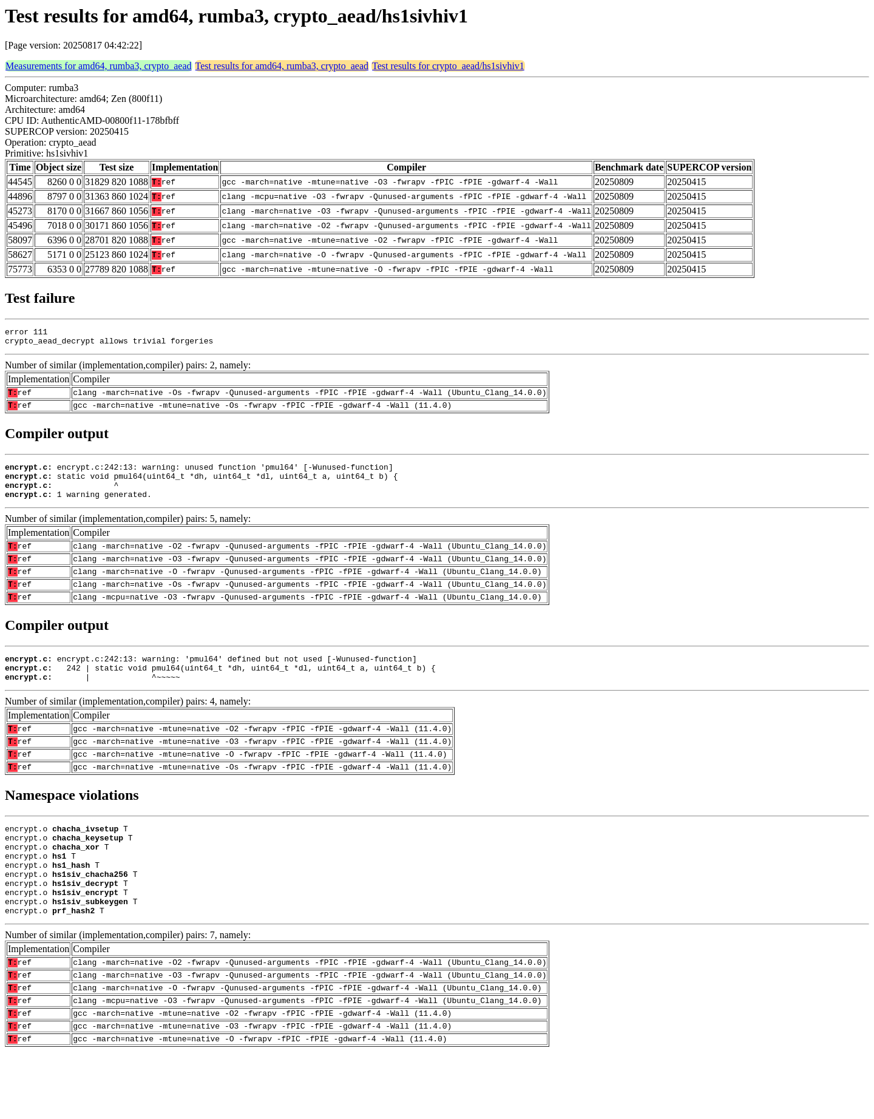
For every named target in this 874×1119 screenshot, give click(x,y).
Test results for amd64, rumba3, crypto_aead (281, 66)
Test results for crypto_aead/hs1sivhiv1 (448, 66)
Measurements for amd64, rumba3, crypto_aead (98, 66)
